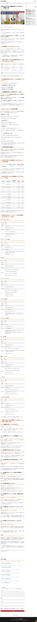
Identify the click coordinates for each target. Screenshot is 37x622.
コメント (2, 590)
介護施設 (2, 10)
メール (2, 601)
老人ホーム (20, 10)
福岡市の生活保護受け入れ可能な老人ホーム (31, 22)
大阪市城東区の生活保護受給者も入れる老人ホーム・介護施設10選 (11, 569)
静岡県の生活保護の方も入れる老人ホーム (31, 24)
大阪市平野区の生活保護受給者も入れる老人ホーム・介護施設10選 (11, 573)
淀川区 (4, 10)
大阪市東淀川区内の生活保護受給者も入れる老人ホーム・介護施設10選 (11, 565)
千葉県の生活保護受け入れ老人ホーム (30, 11)
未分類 (26, 17)
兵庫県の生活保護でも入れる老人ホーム (31, 10)
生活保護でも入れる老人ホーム (15, 10)
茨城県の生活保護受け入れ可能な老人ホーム (31, 24)
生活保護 (6, 10)
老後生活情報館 (3, 1)
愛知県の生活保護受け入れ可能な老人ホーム (31, 16)
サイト (1, 604)
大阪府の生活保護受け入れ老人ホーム (5, 9)
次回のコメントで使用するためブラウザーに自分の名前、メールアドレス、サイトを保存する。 (12, 608)
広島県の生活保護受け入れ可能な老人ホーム (31, 15)
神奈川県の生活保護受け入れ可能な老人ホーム (31, 21)
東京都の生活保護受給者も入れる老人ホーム (31, 19)
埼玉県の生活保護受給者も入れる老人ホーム (31, 12)
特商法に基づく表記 (15, 615)
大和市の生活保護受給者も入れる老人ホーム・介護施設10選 (10, 580)
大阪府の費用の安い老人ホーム (29, 13)
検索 (26, 5)
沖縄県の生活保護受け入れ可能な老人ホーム (31, 20)
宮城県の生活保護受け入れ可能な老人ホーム (31, 14)
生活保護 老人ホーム (9, 10)
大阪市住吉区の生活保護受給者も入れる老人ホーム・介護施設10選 (11, 561)
